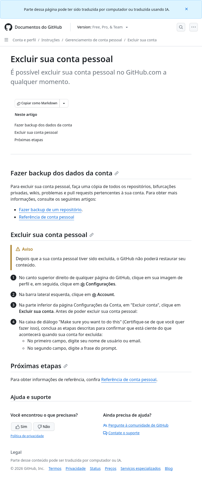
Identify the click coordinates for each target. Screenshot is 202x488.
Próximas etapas (39, 365)
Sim (21, 426)
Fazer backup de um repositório (50, 210)
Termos (55, 468)
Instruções (51, 39)
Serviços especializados (140, 468)
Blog (169, 468)
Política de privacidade (27, 436)
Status (95, 468)
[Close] (187, 9)
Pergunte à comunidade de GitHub (135, 425)
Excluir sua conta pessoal (52, 234)
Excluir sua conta (142, 39)
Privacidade (76, 468)
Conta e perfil (24, 39)
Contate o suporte (121, 432)
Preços (111, 468)
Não (44, 426)
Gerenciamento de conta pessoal (93, 39)
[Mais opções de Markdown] (63, 103)
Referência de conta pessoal (46, 217)
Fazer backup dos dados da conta (65, 173)
